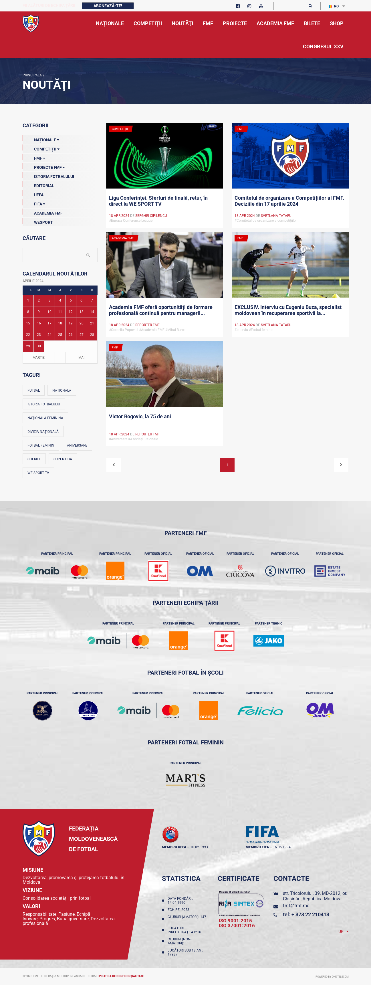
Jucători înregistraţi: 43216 (185, 930)
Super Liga (62, 459)
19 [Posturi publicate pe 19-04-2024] (71, 323)
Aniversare (77, 445)
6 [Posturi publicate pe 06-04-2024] (81, 300)
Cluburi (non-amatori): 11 (179, 941)
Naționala (61, 391)
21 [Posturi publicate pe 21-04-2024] (92, 323)
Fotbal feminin (40, 445)
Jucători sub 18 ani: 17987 (185, 952)
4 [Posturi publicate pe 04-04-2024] (60, 300)
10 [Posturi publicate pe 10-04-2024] (49, 312)
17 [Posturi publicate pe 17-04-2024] (49, 323)
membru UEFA (174, 847)
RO (334, 6)
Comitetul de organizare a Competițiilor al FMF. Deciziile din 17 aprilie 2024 (289, 201)
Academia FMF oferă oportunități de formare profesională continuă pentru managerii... (161, 310)
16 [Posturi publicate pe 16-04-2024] (39, 323)
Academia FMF (43, 212)
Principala (32, 75)
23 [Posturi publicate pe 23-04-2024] (39, 335)
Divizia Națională (43, 432)
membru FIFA (257, 847)
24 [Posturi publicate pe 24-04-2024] (49, 335)
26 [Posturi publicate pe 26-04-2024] (71, 335)
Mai (81, 358)
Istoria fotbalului (43, 404)
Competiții (41, 147)
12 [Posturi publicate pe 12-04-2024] (71, 312)
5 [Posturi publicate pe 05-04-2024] (71, 300)
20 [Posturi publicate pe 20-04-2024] (82, 323)
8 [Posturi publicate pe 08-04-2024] (28, 312)
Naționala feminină (45, 418)
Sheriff (34, 459)
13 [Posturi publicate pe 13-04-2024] (82, 312)
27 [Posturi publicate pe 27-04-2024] (82, 335)
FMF (34, 157)
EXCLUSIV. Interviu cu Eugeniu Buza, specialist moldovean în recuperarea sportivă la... (288, 310)
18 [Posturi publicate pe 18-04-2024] (60, 323)
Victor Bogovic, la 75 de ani (140, 416)
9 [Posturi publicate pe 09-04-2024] (39, 312)
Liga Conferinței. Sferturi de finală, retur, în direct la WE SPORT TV (158, 201)
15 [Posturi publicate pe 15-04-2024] (28, 323)
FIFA (34, 202)
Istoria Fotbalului (48, 175)
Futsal (33, 391)
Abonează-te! (108, 5)
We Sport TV (38, 473)
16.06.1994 (282, 847)
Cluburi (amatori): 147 (187, 919)
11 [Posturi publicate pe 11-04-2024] (60, 312)
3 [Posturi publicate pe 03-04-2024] (50, 300)
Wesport (38, 221)
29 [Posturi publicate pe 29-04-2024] (28, 346)
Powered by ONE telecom (332, 976)
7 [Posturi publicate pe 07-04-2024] (92, 300)
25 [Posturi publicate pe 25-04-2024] (60, 335)
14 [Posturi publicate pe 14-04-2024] (92, 312)
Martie (39, 358)
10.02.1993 (199, 847)
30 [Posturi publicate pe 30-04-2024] (39, 346)
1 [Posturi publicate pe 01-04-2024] (28, 300)
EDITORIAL (38, 184)
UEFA (33, 193)
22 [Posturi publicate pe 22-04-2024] (28, 335)
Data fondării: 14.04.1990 (180, 901)
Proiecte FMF (44, 166)
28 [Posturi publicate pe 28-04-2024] (92, 335)
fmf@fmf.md (296, 905)
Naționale (41, 138)
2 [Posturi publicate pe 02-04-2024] (39, 300)
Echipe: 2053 (179, 910)
